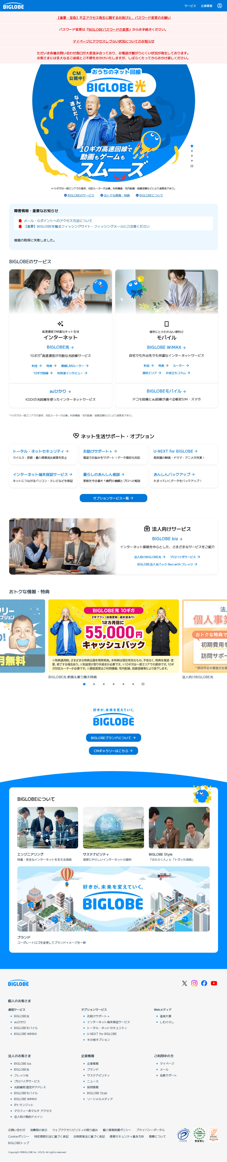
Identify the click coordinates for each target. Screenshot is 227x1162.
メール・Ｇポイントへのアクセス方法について (58, 220)
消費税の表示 (38, 1130)
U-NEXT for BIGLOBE (102, 1034)
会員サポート (168, 1075)
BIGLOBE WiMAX (25, 1034)
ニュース (93, 1081)
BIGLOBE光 (21, 1016)
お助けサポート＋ (98, 1016)
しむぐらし (167, 1022)
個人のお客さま (19, 1000)
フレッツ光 (21, 1075)
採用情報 (93, 1087)
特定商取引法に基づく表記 (51, 1136)
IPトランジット (24, 1105)
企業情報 (206, 6)
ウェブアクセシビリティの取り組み (75, 1130)
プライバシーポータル (150, 1130)
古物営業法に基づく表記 (89, 1136)
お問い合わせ (16, 1130)
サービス (190, 6)
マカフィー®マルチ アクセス (33, 1111)
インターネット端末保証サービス (108, 1022)
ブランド (93, 1069)
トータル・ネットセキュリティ (107, 1028)
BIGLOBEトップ (18, 1143)
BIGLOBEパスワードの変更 (109, 29)
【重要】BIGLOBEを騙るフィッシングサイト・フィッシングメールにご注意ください (86, 226)
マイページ (167, 1063)
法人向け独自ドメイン (28, 1117)
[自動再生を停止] (192, 166)
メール (164, 1069)
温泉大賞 (165, 1016)
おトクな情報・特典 (117, 195)
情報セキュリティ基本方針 (127, 1136)
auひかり (20, 1022)
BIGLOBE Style (97, 1093)
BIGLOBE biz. (23, 1063)
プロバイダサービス (27, 1081)
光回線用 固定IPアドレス (30, 1087)
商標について (157, 1136)
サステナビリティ (98, 1075)
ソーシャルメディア (100, 1099)
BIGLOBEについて (151, 195)
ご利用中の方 (164, 1055)
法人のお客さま (19, 1055)
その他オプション (98, 1040)
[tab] (191, 146)
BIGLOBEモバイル (26, 1028)
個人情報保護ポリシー (117, 1130)
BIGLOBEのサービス (81, 195)
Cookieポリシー (18, 1136)
